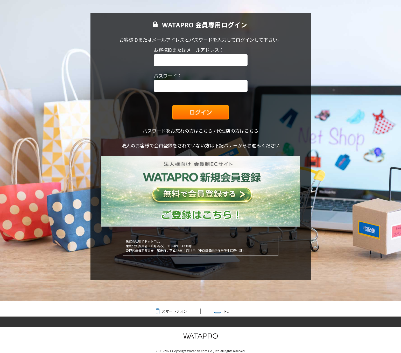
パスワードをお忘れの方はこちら (178, 130)
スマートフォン (174, 311)
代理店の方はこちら (237, 130)
